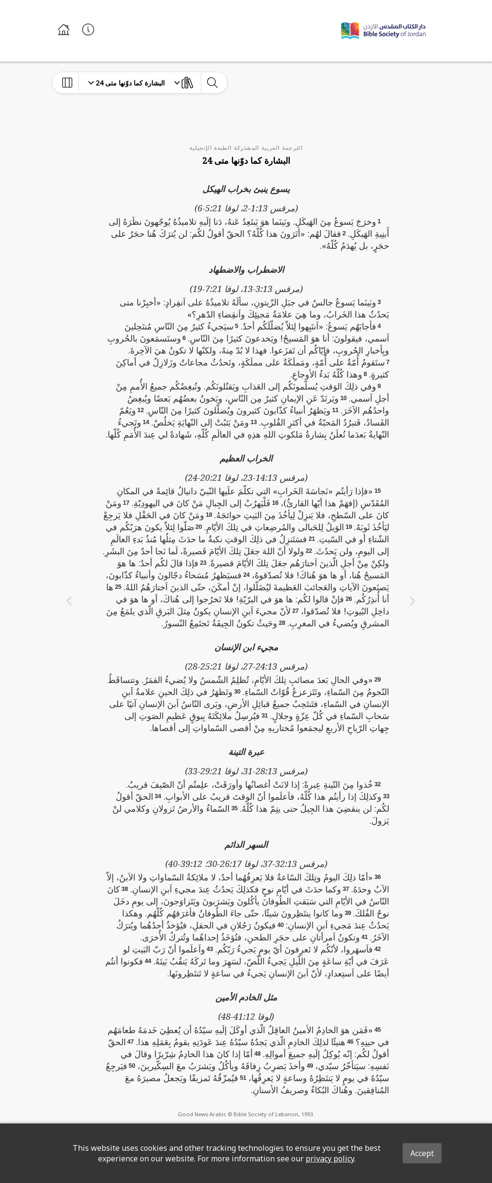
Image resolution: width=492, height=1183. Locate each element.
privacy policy (330, 1158)
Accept (422, 1153)
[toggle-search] (212, 82)
